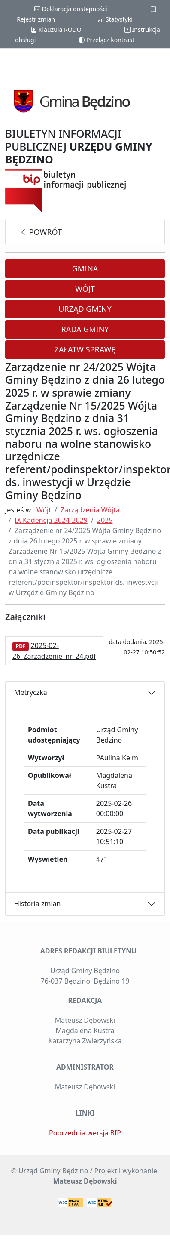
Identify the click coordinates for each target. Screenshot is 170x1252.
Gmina (85, 268)
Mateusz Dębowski (85, 1181)
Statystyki (115, 19)
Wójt (85, 289)
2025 (105, 520)
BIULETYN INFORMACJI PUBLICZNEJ (78, 146)
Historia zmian (37, 903)
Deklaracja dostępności (70, 9)
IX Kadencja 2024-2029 (51, 520)
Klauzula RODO (56, 29)
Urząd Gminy (84, 309)
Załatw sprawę (85, 349)
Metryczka (30, 692)
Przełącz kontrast (106, 40)
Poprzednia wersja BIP (85, 1133)
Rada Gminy (85, 329)
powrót (40, 232)
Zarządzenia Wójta (90, 510)
